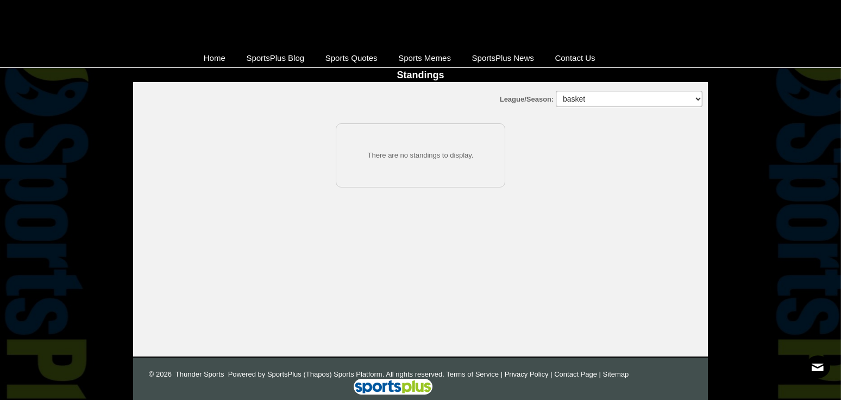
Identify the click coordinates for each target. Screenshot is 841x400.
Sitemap (616, 374)
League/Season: (528, 99)
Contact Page (575, 374)
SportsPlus (284, 374)
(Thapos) (317, 374)
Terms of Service (472, 374)
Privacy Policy (527, 374)
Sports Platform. (359, 374)
